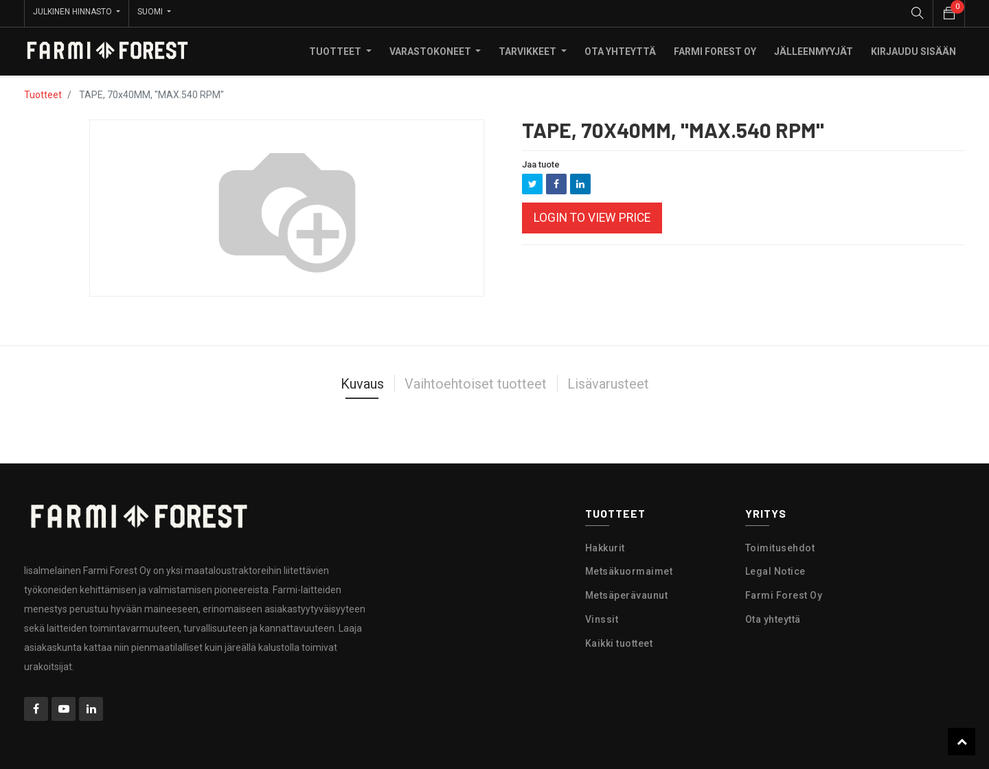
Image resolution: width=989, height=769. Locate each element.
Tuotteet (43, 92)
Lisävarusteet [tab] (608, 381)
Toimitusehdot (780, 545)
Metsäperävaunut (626, 592)
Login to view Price (592, 215)
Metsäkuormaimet (629, 569)
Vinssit (602, 616)
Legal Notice (775, 569)
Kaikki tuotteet (619, 640)
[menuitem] (620, 49)
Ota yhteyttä (773, 616)
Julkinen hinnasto (73, 11)
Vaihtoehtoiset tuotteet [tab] (476, 381)
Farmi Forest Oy (784, 592)
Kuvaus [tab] (362, 381)
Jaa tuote (541, 162)
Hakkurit (605, 545)
